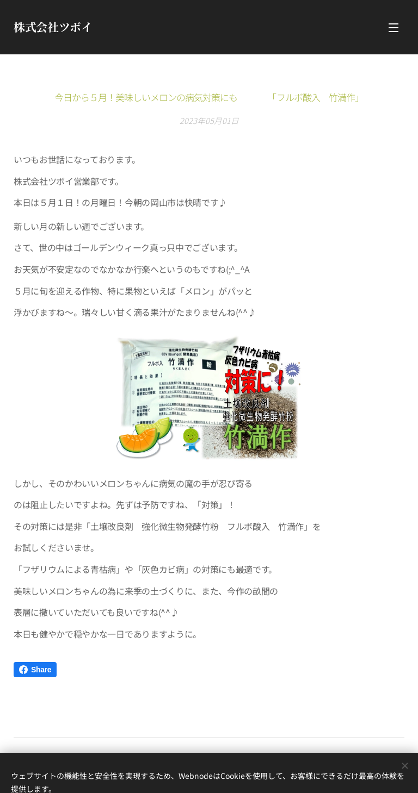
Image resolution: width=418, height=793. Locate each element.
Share (35, 669)
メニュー (393, 27)
